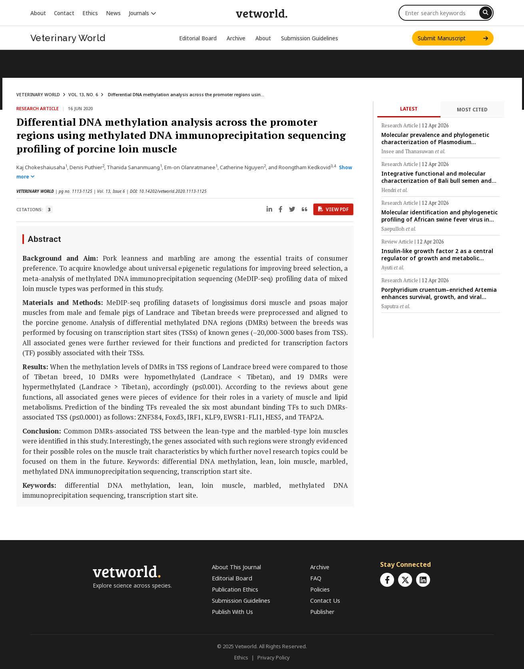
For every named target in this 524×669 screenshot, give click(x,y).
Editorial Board (198, 38)
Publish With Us (232, 612)
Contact (64, 13)
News (113, 13)
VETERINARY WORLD (38, 94)
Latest (409, 108)
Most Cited (472, 109)
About (38, 13)
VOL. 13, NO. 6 (83, 94)
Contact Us (325, 600)
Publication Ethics (235, 589)
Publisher (322, 612)
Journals (142, 13)
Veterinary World (68, 38)
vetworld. (262, 13)
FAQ (315, 578)
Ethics (90, 13)
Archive (236, 38)
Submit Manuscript (453, 38)
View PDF (333, 209)
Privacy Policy (273, 657)
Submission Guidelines (309, 38)
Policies (320, 589)
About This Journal (236, 567)
